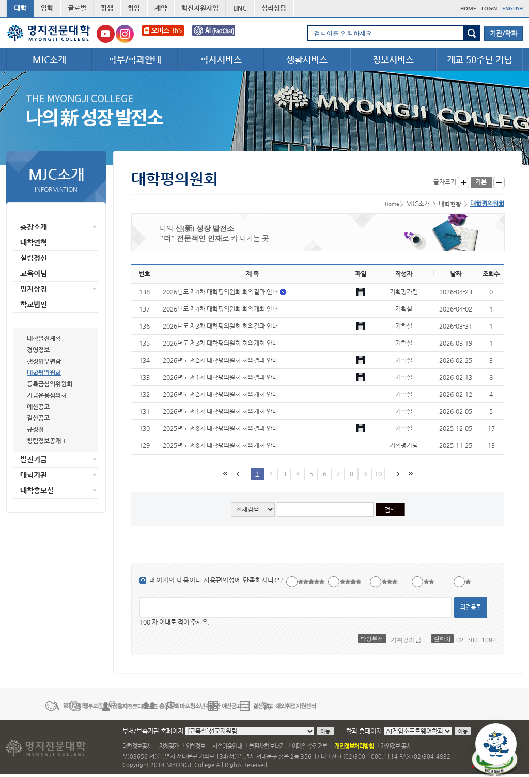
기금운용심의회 (47, 395)
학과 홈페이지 (364, 731)
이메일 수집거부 (310, 746)
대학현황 (33, 320)
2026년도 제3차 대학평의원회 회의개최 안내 (220, 343)
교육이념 (33, 273)
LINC (240, 8)
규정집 (35, 429)
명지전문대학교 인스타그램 (125, 34)
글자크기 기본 (481, 182)
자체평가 (169, 746)
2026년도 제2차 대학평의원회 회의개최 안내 (220, 394)
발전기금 (33, 459)
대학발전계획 (44, 338)
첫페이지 (225, 473)
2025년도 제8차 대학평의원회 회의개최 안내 (220, 445)
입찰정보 (196, 746)
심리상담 (273, 8)
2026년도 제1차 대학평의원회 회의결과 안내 (220, 377)
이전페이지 (237, 473)
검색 (471, 33)
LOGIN (489, 8)
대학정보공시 (137, 746)
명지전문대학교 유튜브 (106, 34)
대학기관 (33, 475)
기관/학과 (503, 33)
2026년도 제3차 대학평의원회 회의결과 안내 (220, 326)
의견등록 (470, 607)
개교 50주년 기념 (479, 59)
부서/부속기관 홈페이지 (152, 731)
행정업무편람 (44, 361)
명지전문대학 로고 (48, 33)
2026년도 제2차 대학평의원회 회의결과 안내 (220, 360)
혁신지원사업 (200, 8)
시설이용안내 (227, 746)
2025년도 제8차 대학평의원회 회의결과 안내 (220, 428)
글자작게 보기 (499, 182)
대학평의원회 (44, 372)
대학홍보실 (37, 490)
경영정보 (38, 349)
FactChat (220, 34)
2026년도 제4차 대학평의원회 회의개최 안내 (220, 309)
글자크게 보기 (463, 182)
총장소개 (33, 227)
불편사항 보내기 (267, 746)
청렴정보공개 (44, 440)
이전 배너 (12, 705)
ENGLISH (512, 8)
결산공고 (38, 418)
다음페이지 (397, 473)
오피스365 (163, 34)
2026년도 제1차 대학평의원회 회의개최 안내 (220, 411)
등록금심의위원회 (49, 383)
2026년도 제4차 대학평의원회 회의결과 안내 (221, 292)
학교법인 (33, 304)
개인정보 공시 (396, 746)
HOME (468, 8)
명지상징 (33, 289)
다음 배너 (516, 705)
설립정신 (33, 258)
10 (378, 473)
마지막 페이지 (409, 473)
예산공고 (38, 406)
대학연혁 (33, 242)
